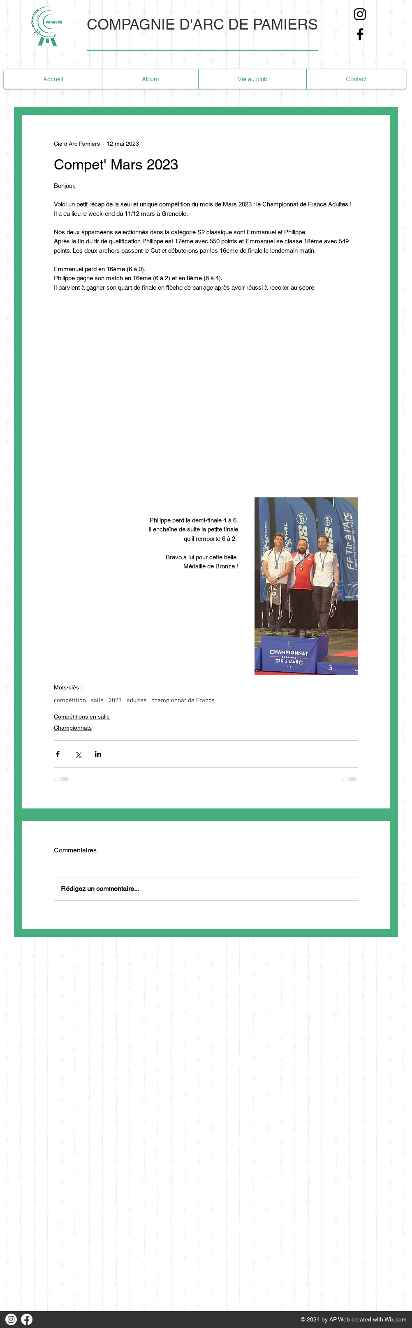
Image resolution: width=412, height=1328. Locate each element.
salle (97, 700)
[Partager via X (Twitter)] (78, 754)
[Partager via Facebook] (58, 754)
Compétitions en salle (82, 716)
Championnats (73, 727)
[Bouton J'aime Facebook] (51, 1319)
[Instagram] (360, 14)
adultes (136, 700)
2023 (115, 700)
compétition (70, 700)
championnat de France (183, 700)
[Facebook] (360, 34)
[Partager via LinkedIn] (98, 754)
